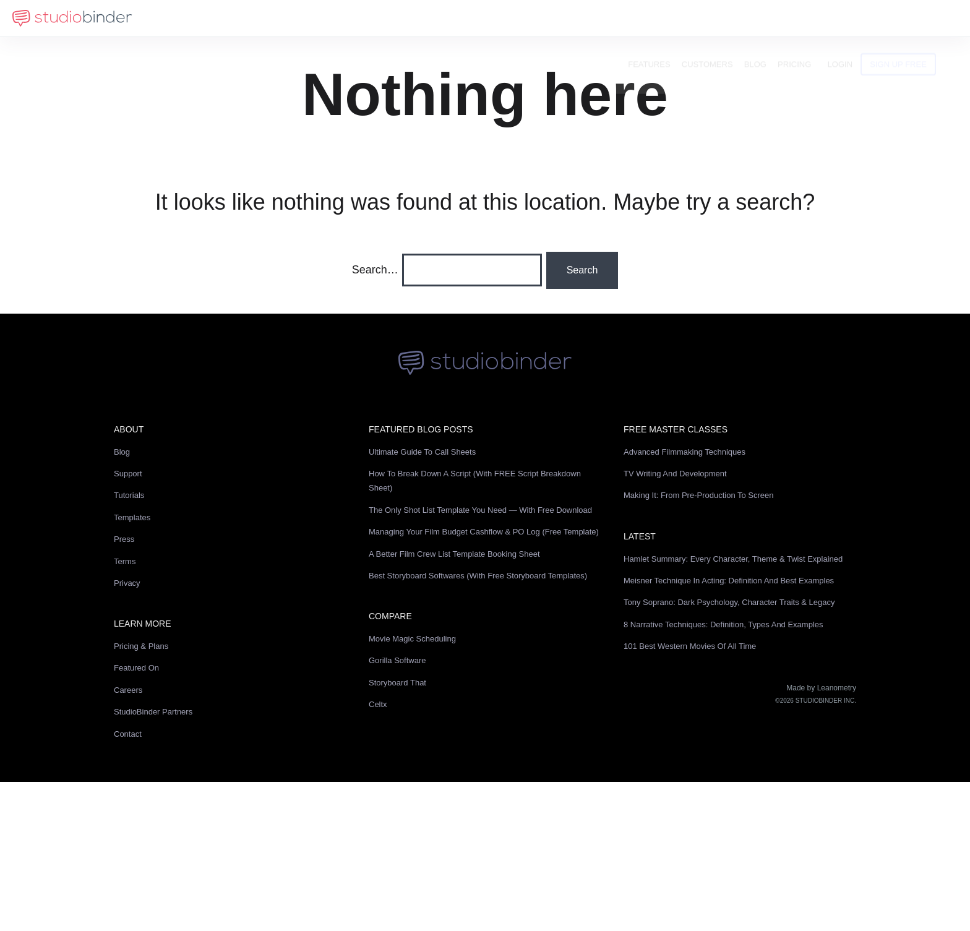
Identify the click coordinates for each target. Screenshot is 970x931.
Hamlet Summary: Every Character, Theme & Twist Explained (733, 559)
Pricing (814, 18)
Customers (727, 18)
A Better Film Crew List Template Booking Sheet (454, 554)
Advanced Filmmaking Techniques (684, 452)
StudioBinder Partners (153, 711)
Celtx (378, 704)
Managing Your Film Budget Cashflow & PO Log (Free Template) (484, 531)
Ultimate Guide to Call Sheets (422, 452)
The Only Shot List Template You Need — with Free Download (480, 510)
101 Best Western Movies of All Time (690, 646)
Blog (775, 18)
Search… (375, 270)
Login (860, 18)
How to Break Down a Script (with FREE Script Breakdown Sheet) (475, 480)
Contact (128, 734)
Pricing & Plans (141, 646)
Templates (132, 517)
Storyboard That (397, 682)
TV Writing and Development (675, 473)
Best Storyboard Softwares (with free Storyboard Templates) (478, 575)
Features (669, 18)
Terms (124, 561)
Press (124, 539)
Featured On (136, 667)
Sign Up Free (918, 18)
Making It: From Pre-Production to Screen (699, 495)
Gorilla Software (397, 660)
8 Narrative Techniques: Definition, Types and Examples (723, 624)
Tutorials (129, 495)
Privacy (127, 583)
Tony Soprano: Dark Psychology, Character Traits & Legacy (729, 602)
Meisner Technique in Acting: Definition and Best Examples (729, 580)
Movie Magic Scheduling (412, 638)
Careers (128, 690)
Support (128, 473)
